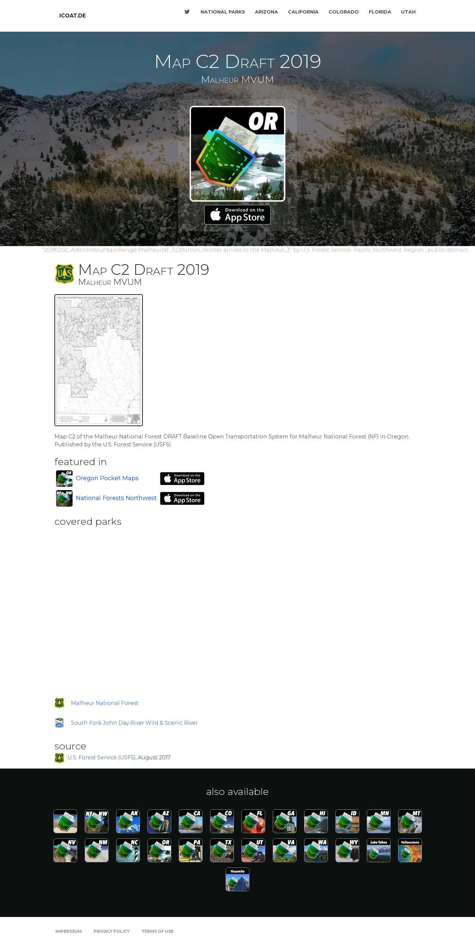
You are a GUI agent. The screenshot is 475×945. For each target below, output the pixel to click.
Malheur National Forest (105, 703)
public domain (448, 250)
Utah (408, 12)
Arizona (266, 12)
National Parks (223, 12)
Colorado (344, 12)
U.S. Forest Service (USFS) (102, 758)
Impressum (68, 931)
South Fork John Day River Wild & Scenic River (134, 723)
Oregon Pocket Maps (107, 478)
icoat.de (72, 16)
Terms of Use (158, 931)
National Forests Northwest (116, 498)
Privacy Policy (112, 931)
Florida (380, 12)
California (303, 12)
